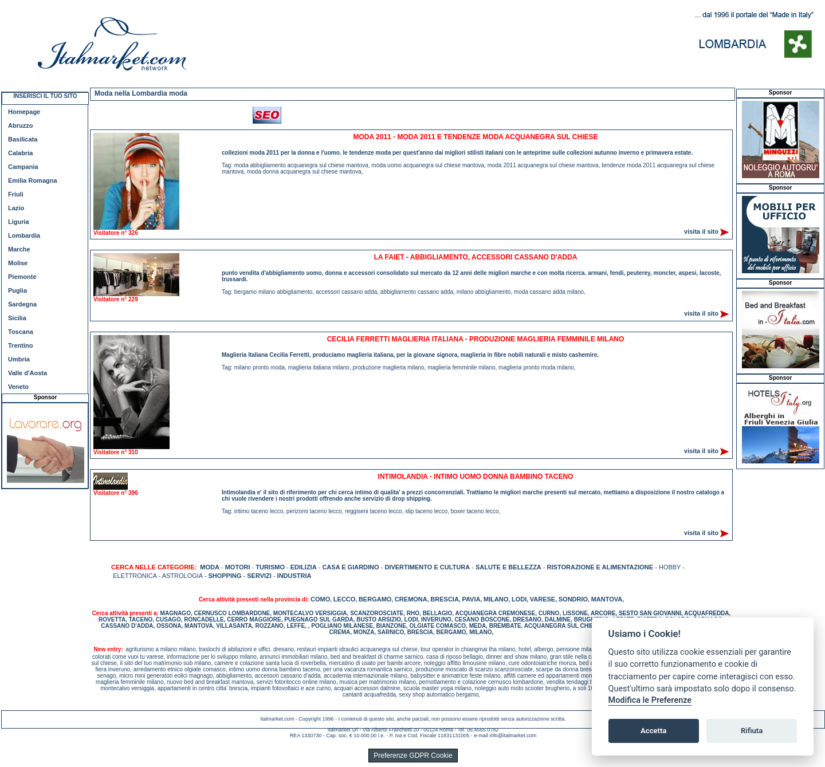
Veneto (18, 386)
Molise (18, 262)
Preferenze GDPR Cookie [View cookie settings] (413, 756)
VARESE (542, 599)
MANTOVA (607, 599)
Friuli (15, 194)
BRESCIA (444, 599)
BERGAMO (375, 599)
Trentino (20, 345)
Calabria (20, 153)
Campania (23, 166)
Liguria (18, 221)
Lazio (16, 207)
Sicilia (17, 317)
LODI (519, 599)
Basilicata (22, 139)
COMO (320, 599)
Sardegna (22, 304)
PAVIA (471, 599)
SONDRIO (573, 599)
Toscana (20, 331)
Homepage (24, 111)
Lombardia (24, 235)
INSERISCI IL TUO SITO (45, 96)
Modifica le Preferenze (650, 700)
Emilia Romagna (32, 180)
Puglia (17, 290)
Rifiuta (752, 730)
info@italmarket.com (512, 735)
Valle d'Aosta (27, 372)
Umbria (19, 359)
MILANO (496, 599)
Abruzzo (20, 125)
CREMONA (411, 599)
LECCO (344, 599)
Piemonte (22, 276)
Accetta (653, 730)
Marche (19, 249)
